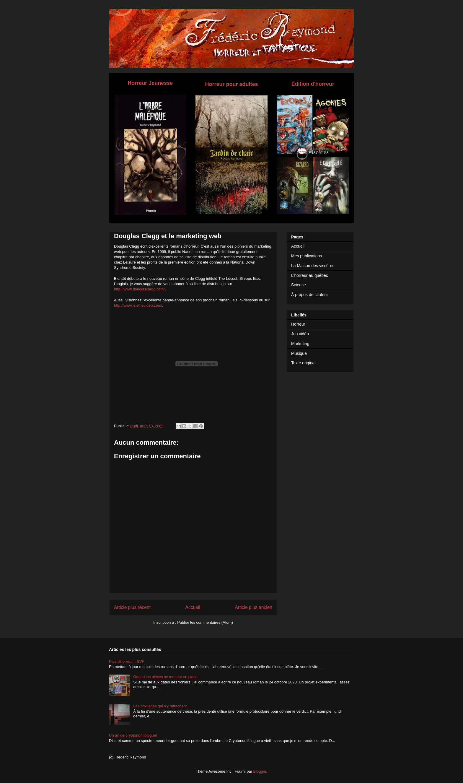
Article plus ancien (253, 607)
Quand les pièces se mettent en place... (166, 677)
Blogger (259, 771)
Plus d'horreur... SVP (126, 661)
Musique (299, 353)
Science (298, 284)
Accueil (192, 607)
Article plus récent (132, 607)
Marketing (300, 343)
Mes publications (306, 256)
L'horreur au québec (309, 275)
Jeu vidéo (300, 334)
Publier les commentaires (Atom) (205, 622)
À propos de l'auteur (309, 294)
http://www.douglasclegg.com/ (139, 289)
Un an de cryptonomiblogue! (133, 735)
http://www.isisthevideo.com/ (138, 305)
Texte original (303, 362)
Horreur (298, 324)
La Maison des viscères (312, 265)
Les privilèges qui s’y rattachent (160, 706)
